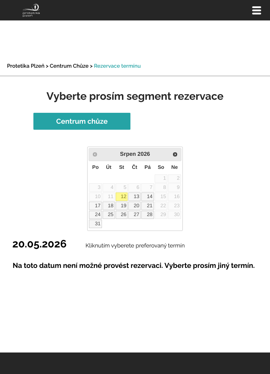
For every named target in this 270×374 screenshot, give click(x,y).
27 (136, 214)
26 (123, 214)
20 (136, 206)
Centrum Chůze (69, 66)
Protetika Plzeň (25, 66)
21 (150, 206)
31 (98, 224)
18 (111, 206)
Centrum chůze (82, 121)
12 (123, 197)
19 (123, 206)
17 (98, 206)
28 (150, 214)
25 (111, 214)
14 (150, 197)
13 (136, 197)
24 (98, 214)
